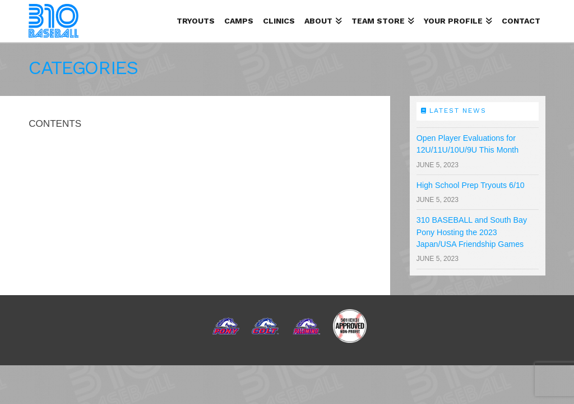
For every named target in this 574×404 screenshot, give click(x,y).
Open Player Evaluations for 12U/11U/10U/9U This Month (467, 144)
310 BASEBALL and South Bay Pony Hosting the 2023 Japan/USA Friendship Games (471, 232)
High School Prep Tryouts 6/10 (470, 185)
